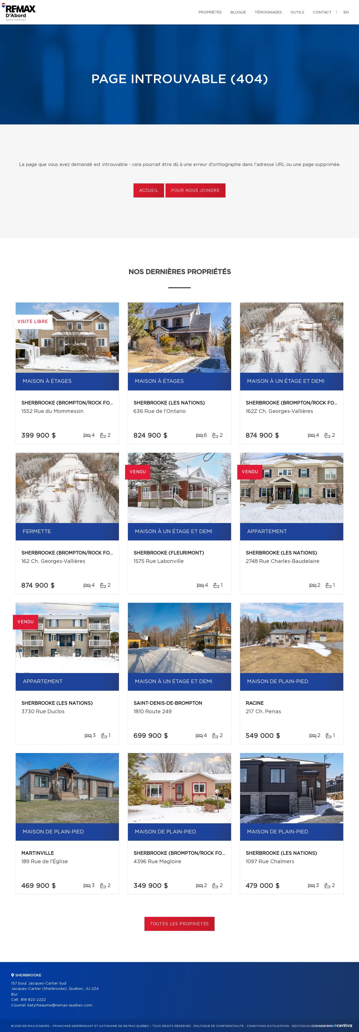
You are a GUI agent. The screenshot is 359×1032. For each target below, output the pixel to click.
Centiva (343, 1025)
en (346, 12)
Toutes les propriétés (179, 924)
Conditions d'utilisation (268, 1026)
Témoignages (268, 12)
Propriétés (210, 12)
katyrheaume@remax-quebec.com (59, 1005)
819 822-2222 (33, 1000)
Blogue (238, 12)
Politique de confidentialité (219, 1026)
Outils (297, 12)
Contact (322, 12)
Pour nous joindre (195, 191)
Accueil (148, 191)
